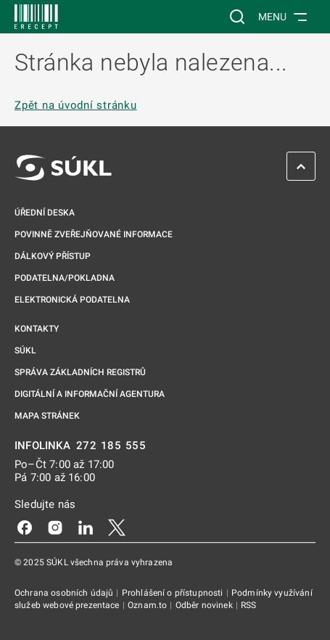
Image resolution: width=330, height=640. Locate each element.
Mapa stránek (47, 416)
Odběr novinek (205, 605)
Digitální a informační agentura (90, 394)
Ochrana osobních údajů (65, 593)
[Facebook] (25, 526)
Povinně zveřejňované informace (94, 234)
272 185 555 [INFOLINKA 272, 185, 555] (111, 445)
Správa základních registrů (80, 372)
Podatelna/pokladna (65, 278)
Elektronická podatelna (72, 300)
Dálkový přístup (53, 256)
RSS (248, 605)
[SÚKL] (36, 17)
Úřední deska (45, 213)
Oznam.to (148, 605)
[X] (117, 526)
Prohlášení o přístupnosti (174, 593)
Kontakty (37, 329)
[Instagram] (55, 526)
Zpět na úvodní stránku (76, 105)
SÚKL (25, 350)
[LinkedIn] (85, 526)
